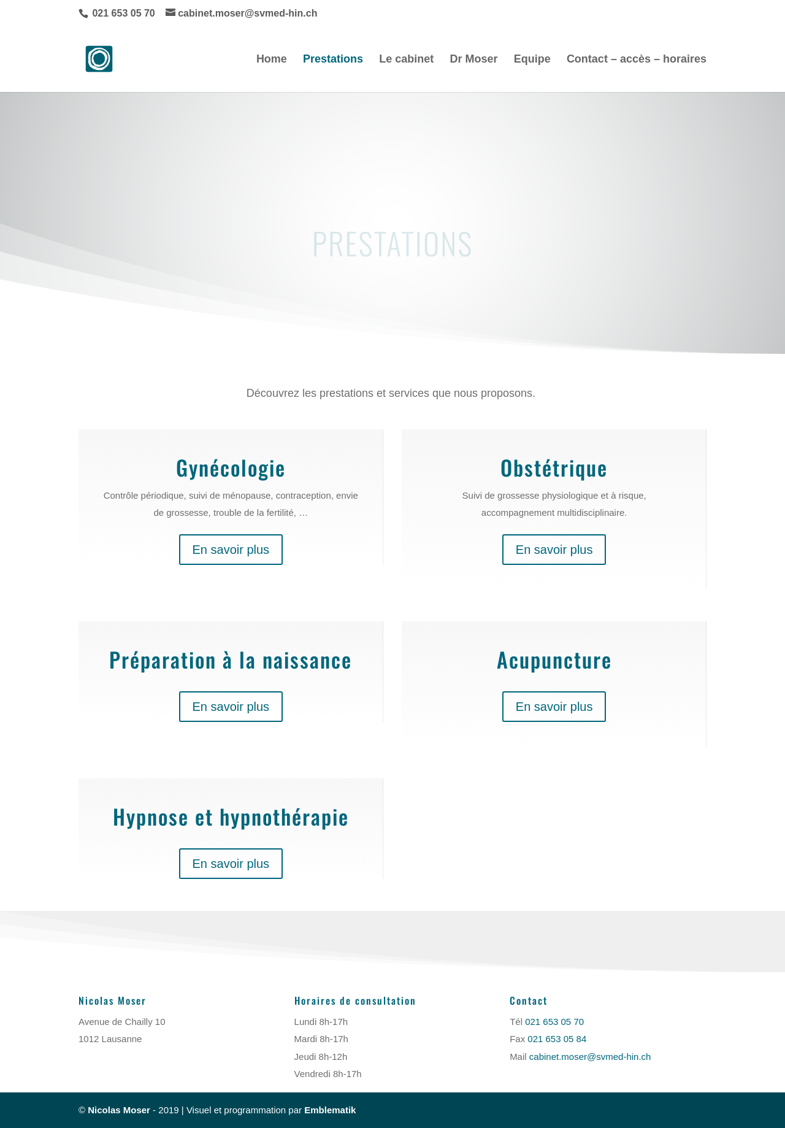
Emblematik (330, 1110)
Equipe (532, 60)
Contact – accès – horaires (636, 60)
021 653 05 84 (556, 1039)
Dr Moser (473, 60)
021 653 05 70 (124, 13)
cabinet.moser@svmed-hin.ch (589, 1056)
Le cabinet (406, 60)
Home (271, 60)
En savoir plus (231, 549)
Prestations (333, 60)
